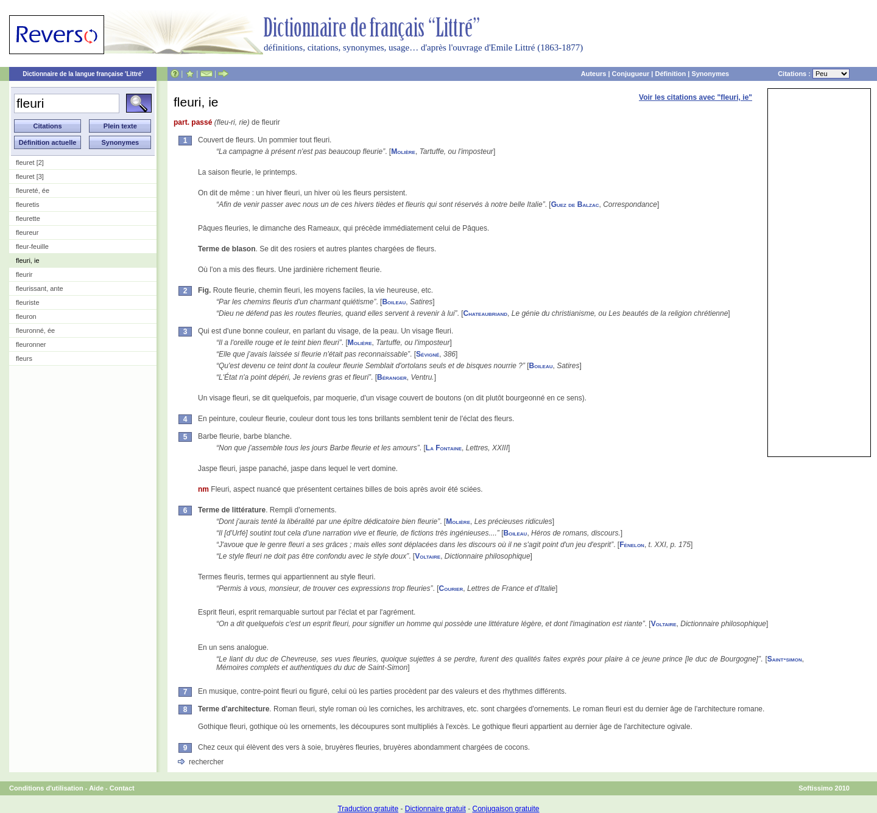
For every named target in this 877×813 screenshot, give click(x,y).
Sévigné (427, 354)
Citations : (814, 73)
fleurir (24, 274)
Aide (96, 788)
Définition (670, 73)
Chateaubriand (485, 313)
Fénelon (631, 544)
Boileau (394, 302)
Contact (122, 788)
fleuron (26, 316)
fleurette (28, 218)
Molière (403, 151)
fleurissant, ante (39, 288)
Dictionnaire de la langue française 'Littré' (83, 74)
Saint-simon (784, 659)
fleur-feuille (32, 246)
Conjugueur (631, 73)
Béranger (392, 377)
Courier (451, 588)
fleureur (27, 232)
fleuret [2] (30, 162)
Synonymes (710, 73)
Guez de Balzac (575, 204)
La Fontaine (444, 448)
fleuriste (28, 302)
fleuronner (31, 344)
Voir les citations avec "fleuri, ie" (695, 97)
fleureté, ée (32, 190)
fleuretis (28, 204)
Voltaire (427, 556)
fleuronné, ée (35, 330)
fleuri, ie (28, 260)
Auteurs (594, 73)
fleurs (24, 358)
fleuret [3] (30, 176)
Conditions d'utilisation (46, 788)
